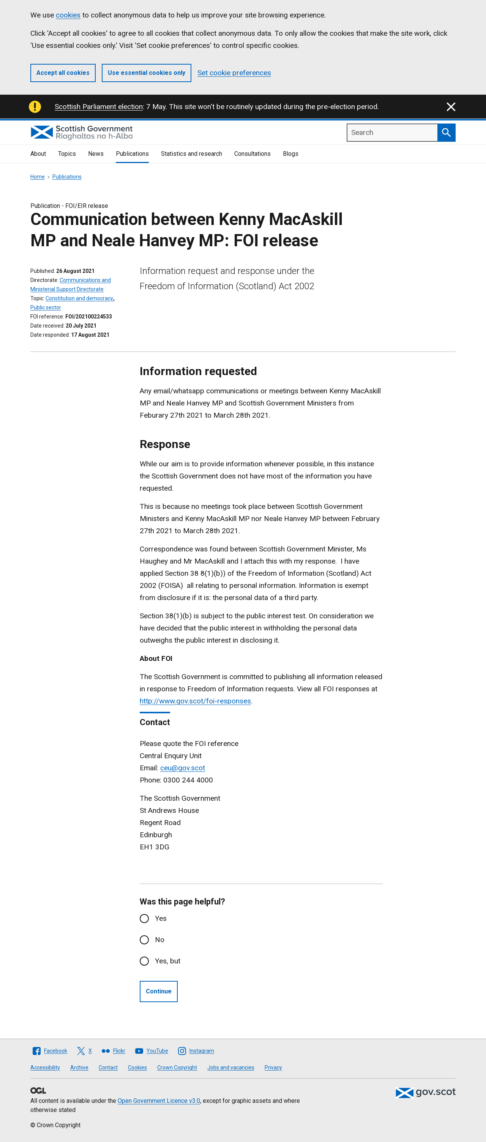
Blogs (290, 153)
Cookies (137, 1067)
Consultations (252, 153)
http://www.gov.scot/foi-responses (195, 701)
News (96, 153)
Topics (67, 153)
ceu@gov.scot (182, 767)
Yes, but (167, 961)
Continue (159, 991)
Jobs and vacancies (230, 1067)
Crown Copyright (177, 1067)
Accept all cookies (63, 72)
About (38, 153)
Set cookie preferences (234, 72)
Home (37, 177)
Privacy (273, 1067)
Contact (108, 1067)
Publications (132, 153)
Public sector (45, 307)
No (159, 939)
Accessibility (45, 1067)
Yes (161, 918)
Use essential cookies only (146, 72)
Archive (79, 1067)
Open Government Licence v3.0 (159, 1100)
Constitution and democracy (79, 298)
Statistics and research (191, 153)
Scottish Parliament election (99, 106)
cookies (68, 15)
